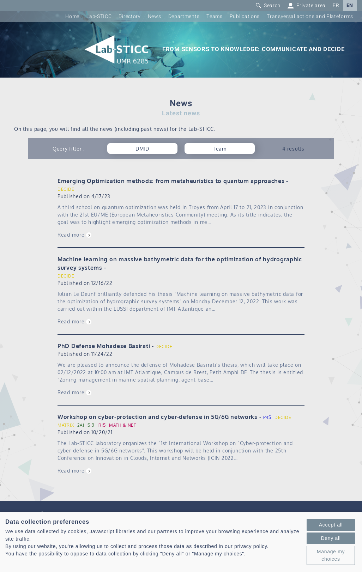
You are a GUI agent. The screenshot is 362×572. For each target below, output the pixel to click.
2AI (80, 425)
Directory (129, 16)
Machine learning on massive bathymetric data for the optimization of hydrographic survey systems (180, 263)
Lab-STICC (98, 16)
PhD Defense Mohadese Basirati (104, 345)
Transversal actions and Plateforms (310, 16)
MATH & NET (122, 425)
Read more (71, 235)
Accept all (331, 525)
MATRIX (66, 425)
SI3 (91, 425)
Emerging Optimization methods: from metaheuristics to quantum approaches (171, 180)
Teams (214, 16)
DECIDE (66, 189)
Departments (184, 16)
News (154, 16)
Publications (245, 16)
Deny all (330, 538)
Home (72, 16)
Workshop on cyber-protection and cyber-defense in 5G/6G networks (158, 416)
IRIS (101, 425)
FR (336, 5)
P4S (267, 417)
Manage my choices (331, 555)
